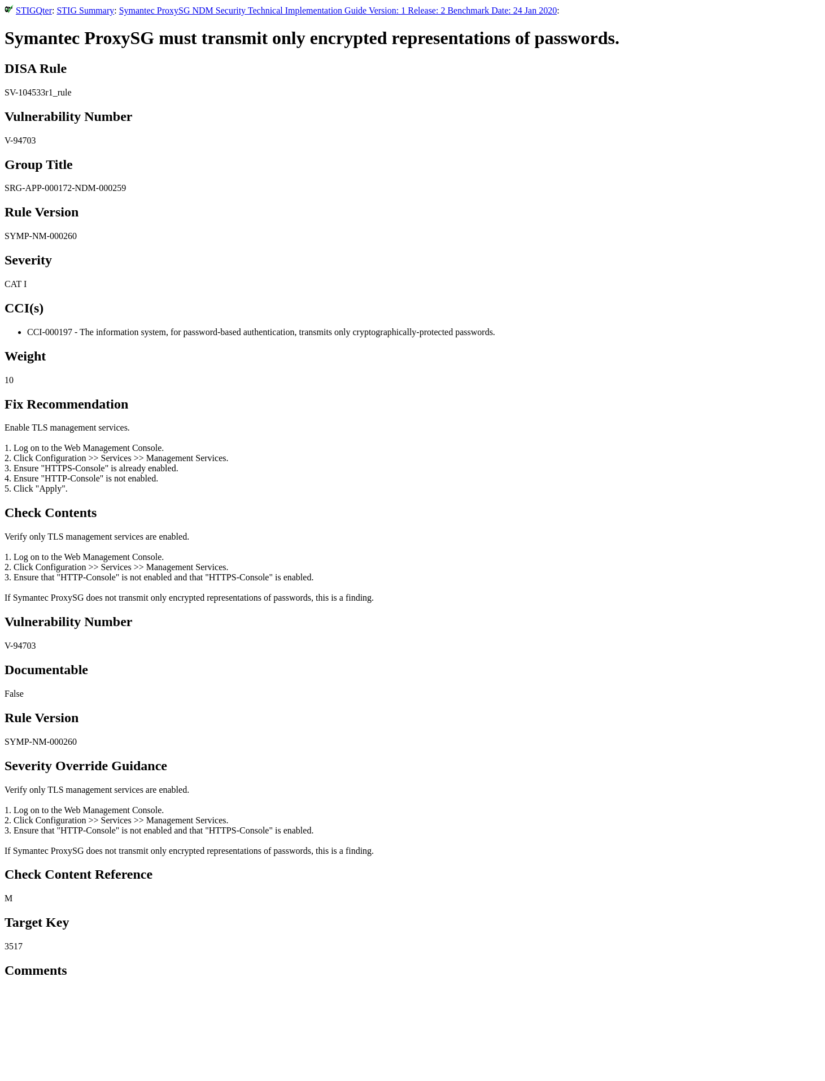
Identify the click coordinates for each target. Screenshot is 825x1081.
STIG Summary (85, 10)
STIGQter (34, 10)
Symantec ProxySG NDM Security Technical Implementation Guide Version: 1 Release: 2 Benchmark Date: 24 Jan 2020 (338, 10)
